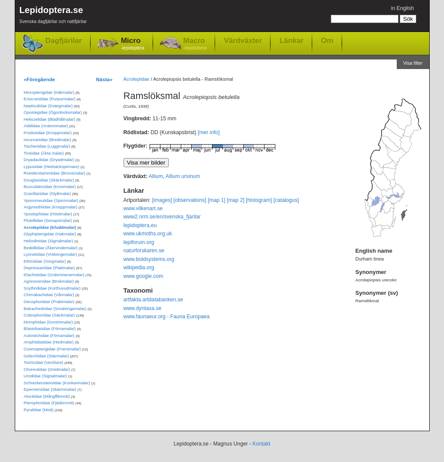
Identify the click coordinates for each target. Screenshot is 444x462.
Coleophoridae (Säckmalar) (49, 315)
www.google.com (143, 276)
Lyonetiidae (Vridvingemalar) (50, 254)
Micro (132, 44)
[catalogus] (286, 200)
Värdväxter (243, 40)
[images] (162, 200)
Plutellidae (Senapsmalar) (48, 220)
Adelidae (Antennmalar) (46, 125)
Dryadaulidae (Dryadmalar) (49, 159)
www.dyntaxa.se (143, 308)
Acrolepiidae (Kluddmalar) (50, 227)
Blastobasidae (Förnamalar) (50, 328)
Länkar (291, 40)
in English (402, 8)
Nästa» (104, 79)
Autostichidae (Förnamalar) (49, 335)
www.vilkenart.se (143, 208)
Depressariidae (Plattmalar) (49, 267)
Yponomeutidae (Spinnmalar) (51, 200)
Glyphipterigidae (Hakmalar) (50, 233)
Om (327, 40)
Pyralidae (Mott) (39, 409)
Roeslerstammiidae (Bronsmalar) (54, 173)
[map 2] (236, 200)
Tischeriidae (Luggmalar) (47, 146)
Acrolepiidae (137, 79)
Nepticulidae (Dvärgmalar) (48, 105)
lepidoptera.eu (140, 225)
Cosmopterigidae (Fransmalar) (52, 348)
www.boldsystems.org (149, 259)
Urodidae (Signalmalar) (45, 375)
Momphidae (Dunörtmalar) (48, 322)
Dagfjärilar (64, 40)
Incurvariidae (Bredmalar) (48, 139)
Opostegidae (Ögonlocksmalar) (53, 112)
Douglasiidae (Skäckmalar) (49, 180)
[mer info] (209, 132)
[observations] (189, 200)
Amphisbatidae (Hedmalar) (49, 342)
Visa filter (413, 63)
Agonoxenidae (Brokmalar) (49, 281)
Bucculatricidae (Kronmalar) (50, 186)
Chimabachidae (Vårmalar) (49, 294)
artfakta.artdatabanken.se (153, 300)
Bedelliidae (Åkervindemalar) (51, 247)
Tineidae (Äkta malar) (44, 153)
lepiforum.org (139, 242)
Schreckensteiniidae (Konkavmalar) (57, 382)
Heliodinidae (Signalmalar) (48, 240)
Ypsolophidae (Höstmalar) (48, 213)
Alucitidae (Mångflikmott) (47, 396)
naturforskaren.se (144, 251)
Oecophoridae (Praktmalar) (49, 301)
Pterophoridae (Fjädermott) (49, 402)
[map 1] (216, 200)
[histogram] (259, 200)
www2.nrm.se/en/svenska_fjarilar (162, 217)
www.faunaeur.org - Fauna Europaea (167, 317)
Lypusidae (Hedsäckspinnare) (51, 166)
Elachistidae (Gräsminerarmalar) (54, 274)
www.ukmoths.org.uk (148, 234)
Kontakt (261, 444)
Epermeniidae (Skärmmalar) (50, 389)
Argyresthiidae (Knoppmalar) (51, 207)
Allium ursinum (183, 176)
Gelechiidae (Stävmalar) (46, 355)
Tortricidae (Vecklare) (43, 362)
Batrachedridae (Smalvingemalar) (55, 308)
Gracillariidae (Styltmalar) (47, 193)
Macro (195, 44)
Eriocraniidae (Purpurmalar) (49, 98)
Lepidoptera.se (53, 16)
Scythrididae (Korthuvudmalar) (52, 288)
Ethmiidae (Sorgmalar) (45, 261)
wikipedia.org (139, 267)
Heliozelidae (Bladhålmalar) (49, 119)
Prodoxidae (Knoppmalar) (48, 132)
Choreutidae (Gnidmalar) (47, 369)
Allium (156, 176)
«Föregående (40, 79)
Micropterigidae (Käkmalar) (49, 92)
